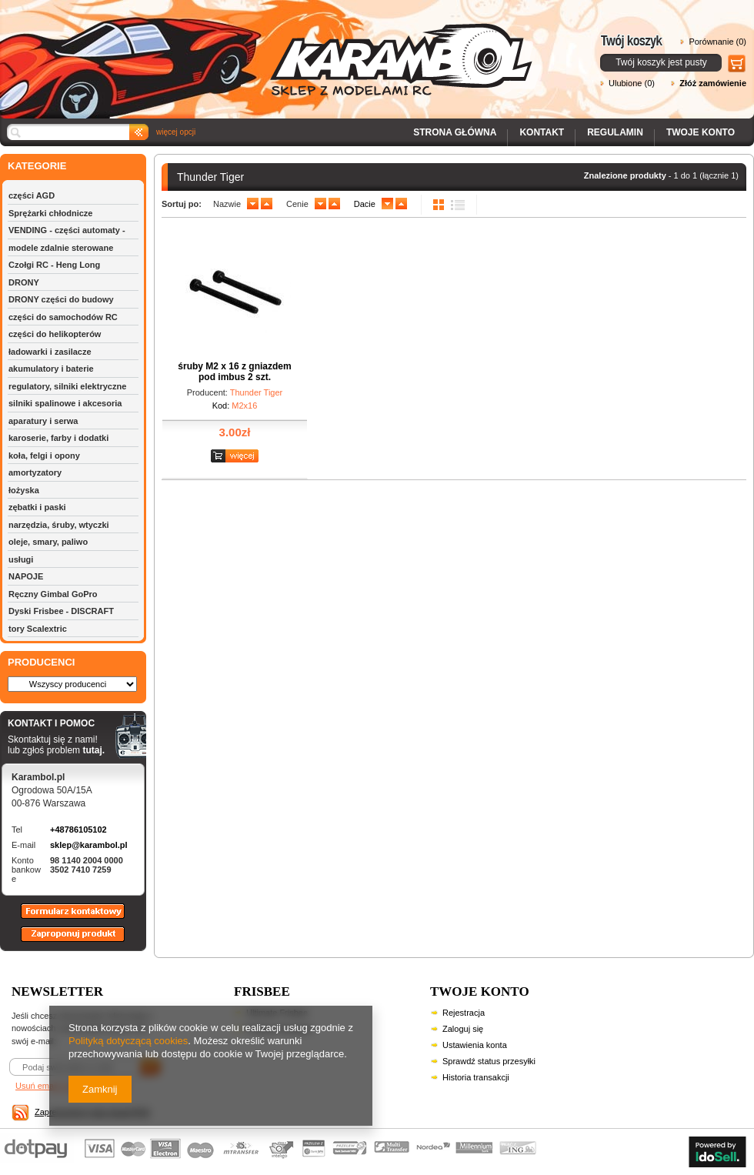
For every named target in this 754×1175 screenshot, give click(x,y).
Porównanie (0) (717, 41)
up (266, 204)
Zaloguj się (462, 1028)
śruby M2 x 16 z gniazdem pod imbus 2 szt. (234, 371)
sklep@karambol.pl (89, 845)
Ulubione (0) (632, 83)
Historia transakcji (475, 1077)
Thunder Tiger (256, 392)
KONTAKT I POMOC (56, 724)
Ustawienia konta (474, 1045)
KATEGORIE (37, 166)
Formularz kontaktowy (66, 918)
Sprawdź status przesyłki (488, 1061)
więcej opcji (175, 132)
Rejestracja (463, 1012)
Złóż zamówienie (712, 83)
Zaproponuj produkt (61, 941)
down (253, 204)
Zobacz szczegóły (237, 456)
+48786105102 (78, 829)
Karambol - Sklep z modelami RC (271, 48)
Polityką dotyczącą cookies (128, 1040)
